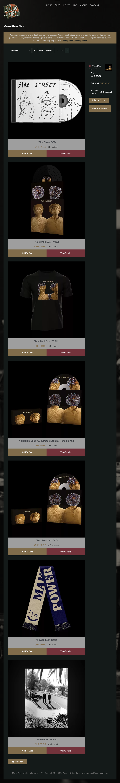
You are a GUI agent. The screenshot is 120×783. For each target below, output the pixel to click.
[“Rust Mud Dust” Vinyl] (46, 163)
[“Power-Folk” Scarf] (46, 561)
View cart (95, 92)
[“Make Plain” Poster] (46, 661)
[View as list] (67, 50)
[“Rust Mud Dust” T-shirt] (46, 263)
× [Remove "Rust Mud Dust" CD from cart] (89, 66)
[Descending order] (34, 50)
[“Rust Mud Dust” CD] (46, 462)
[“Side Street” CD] (46, 64)
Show (45, 50)
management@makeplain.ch (75, 41)
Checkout (107, 92)
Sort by (14, 50)
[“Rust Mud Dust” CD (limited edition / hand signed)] (46, 362)
